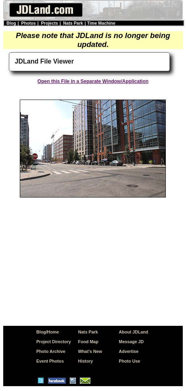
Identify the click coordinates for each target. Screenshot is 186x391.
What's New (90, 351)
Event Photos (50, 361)
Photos (28, 23)
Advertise (129, 351)
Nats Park (73, 23)
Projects (49, 23)
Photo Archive (50, 351)
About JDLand (133, 331)
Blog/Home (47, 331)
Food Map (88, 341)
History (85, 361)
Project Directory (53, 341)
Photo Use (129, 361)
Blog (11, 23)
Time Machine (101, 23)
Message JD (131, 341)
